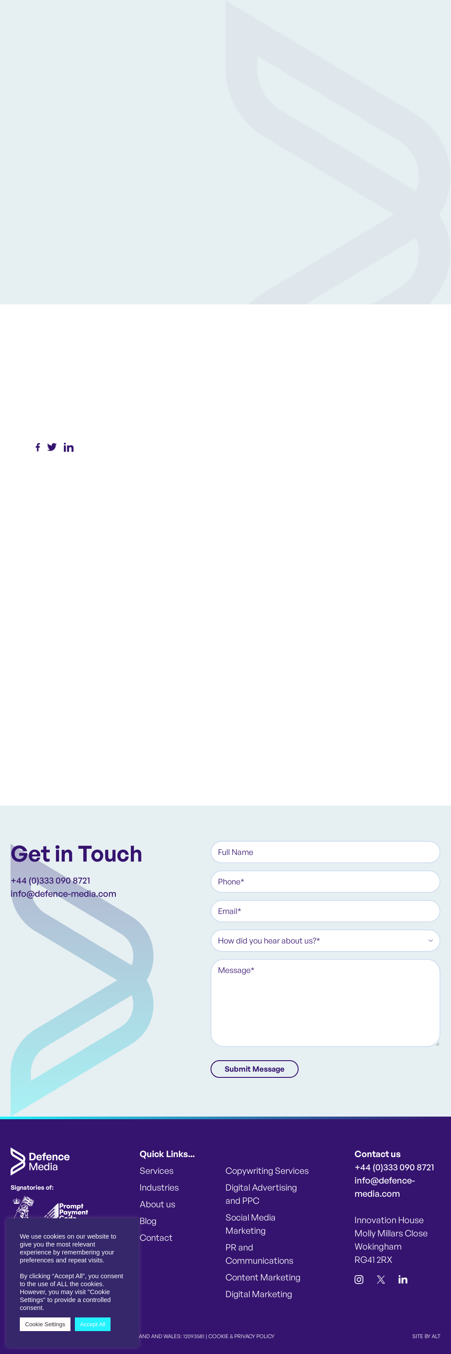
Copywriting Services (268, 1170)
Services (157, 1170)
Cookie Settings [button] (45, 1324)
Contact (156, 1237)
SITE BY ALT (426, 1335)
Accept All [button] (92, 1324)
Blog (148, 1220)
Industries (159, 1186)
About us (158, 1203)
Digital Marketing (259, 1293)
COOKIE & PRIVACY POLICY (241, 1335)
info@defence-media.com (63, 893)
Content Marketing (263, 1276)
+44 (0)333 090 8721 (50, 880)
